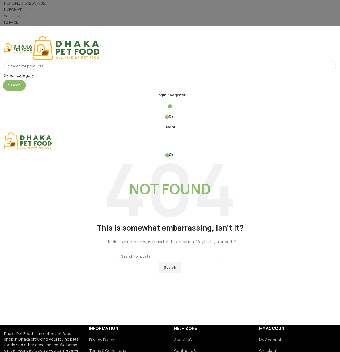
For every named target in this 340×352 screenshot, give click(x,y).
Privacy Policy (101, 339)
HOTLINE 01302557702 (24, 3)
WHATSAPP (14, 16)
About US (183, 339)
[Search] (170, 66)
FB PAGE (11, 22)
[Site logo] (18, 47)
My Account (270, 339)
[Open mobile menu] (170, 31)
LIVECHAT (13, 9)
